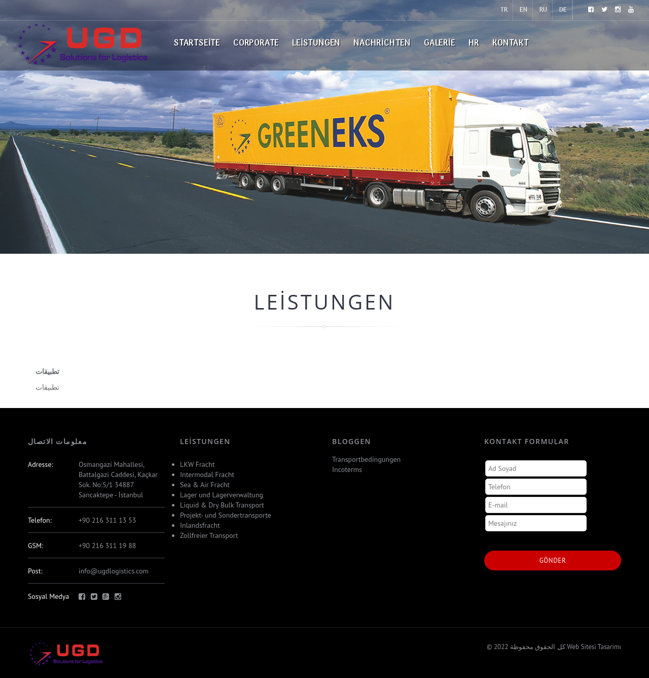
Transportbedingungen (366, 459)
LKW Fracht (197, 464)
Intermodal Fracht (207, 474)
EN (523, 10)
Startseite (197, 43)
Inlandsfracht (200, 525)
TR (504, 10)
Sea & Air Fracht (205, 484)
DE (563, 10)
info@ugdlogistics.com (114, 570)
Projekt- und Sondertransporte (225, 515)
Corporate (256, 43)
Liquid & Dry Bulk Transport (222, 505)
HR (474, 43)
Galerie (439, 43)
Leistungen (316, 43)
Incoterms (347, 469)
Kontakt (510, 43)
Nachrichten (382, 43)
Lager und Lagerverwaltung (221, 494)
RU (543, 10)
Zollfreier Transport (209, 535)
